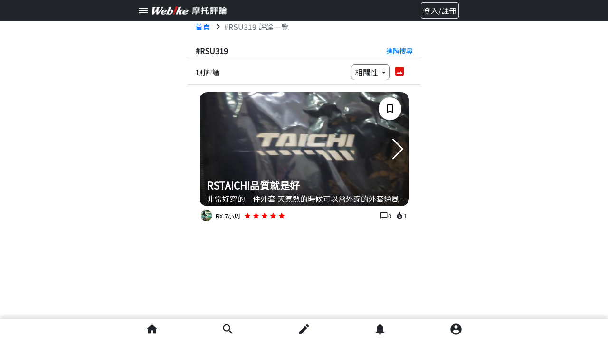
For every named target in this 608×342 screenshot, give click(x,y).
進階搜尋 (399, 51)
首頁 (202, 26)
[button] (397, 149)
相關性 (367, 72)
